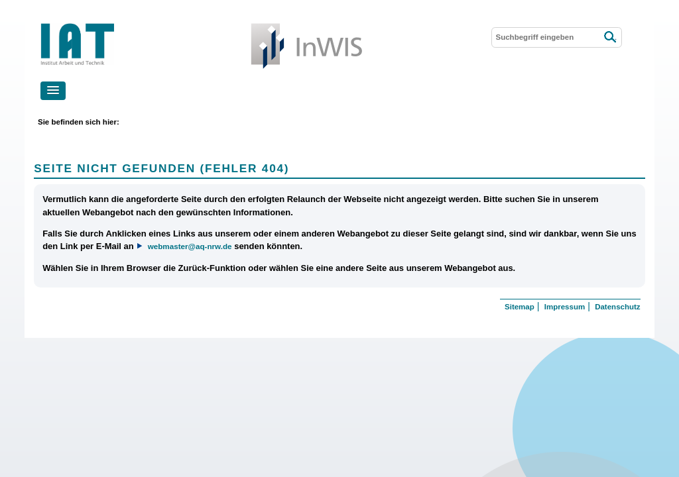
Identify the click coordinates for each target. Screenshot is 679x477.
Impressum (564, 307)
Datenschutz (617, 307)
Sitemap (519, 307)
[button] (53, 90)
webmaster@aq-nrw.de (190, 246)
